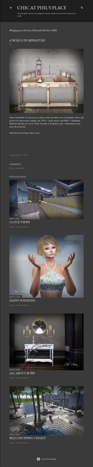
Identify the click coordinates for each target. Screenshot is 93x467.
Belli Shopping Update (27, 438)
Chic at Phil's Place (41, 8)
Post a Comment (16, 168)
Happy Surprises (22, 300)
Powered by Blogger (46, 459)
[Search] (82, 7)
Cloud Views (19, 222)
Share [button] (25, 155)
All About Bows (22, 373)
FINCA (44, 121)
